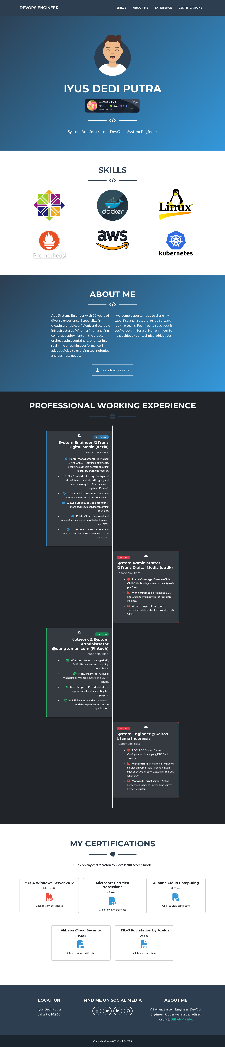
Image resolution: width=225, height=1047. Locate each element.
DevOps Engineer (43, 9)
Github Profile (181, 1019)
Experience (163, 8)
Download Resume (112, 370)
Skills (121, 8)
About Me (140, 8)
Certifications (190, 8)
